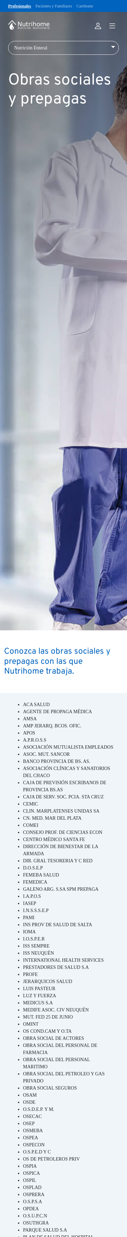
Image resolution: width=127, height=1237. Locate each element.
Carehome (85, 6)
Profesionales (19, 6)
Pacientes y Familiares (54, 6)
